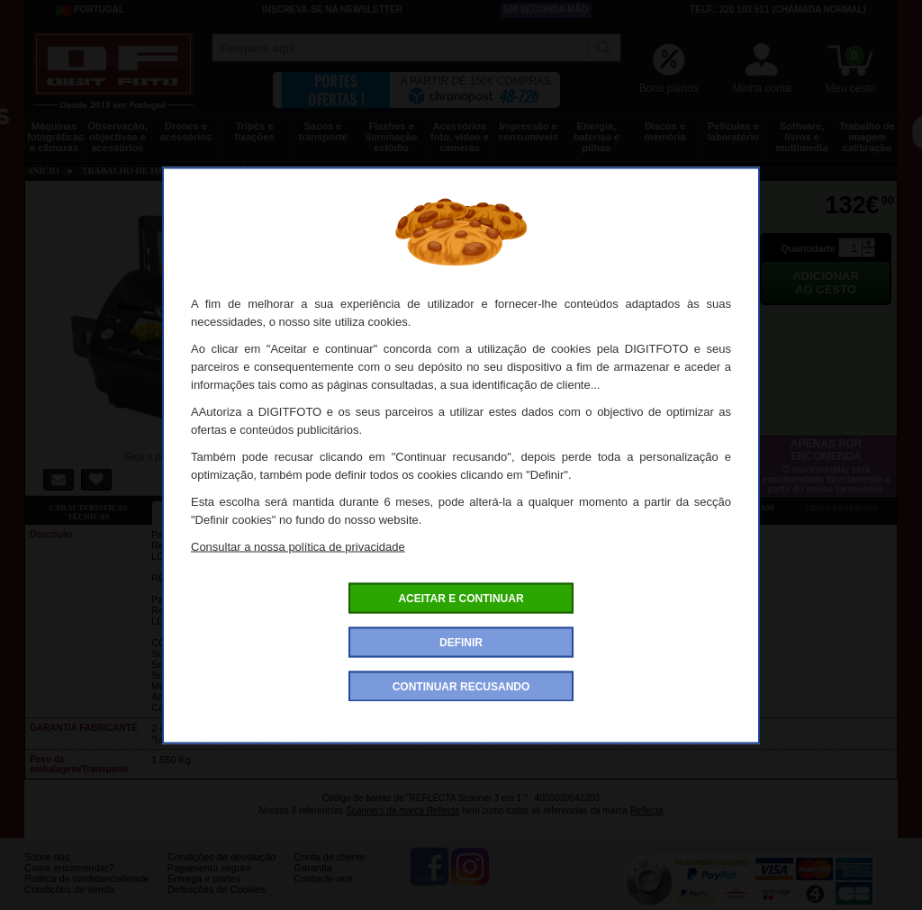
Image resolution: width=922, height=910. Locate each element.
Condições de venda (69, 902)
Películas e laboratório (733, 131)
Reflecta (647, 810)
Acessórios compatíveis (468, 507)
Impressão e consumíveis (528, 131)
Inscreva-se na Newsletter (332, 9)
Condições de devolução (221, 870)
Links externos (842, 507)
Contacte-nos (323, 892)
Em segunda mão (546, 9)
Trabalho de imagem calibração (867, 137)
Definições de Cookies (216, 902)
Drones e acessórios (186, 131)
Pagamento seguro (209, 881)
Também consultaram (722, 507)
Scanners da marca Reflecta (402, 810)
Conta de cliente (330, 870)
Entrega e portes (203, 892)
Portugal (90, 10)
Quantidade (808, 248)
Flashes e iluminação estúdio (391, 137)
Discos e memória (665, 131)
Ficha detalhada (215, 507)
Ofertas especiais (342, 507)
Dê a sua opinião (596, 507)
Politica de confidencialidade (86, 892)
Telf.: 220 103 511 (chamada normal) (778, 9)
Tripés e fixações (254, 131)
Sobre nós (46, 870)
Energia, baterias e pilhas (596, 137)
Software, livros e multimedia (801, 137)
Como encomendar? (69, 881)
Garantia (312, 881)
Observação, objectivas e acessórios (117, 137)
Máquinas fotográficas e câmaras (55, 137)
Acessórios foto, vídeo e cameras (459, 137)
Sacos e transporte (322, 131)
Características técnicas (88, 512)
